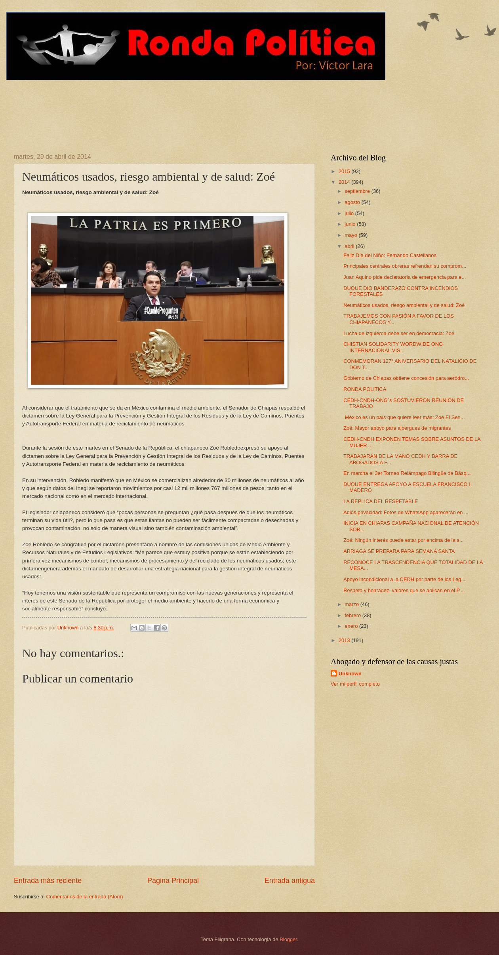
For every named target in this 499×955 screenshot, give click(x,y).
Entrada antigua (290, 880)
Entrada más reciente (48, 880)
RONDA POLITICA (364, 389)
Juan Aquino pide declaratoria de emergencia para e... (404, 277)
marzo (352, 604)
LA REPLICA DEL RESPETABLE (380, 501)
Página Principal (173, 880)
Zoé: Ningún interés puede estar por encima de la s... (403, 540)
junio (351, 224)
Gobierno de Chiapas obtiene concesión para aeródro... (406, 378)
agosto (353, 202)
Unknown (350, 674)
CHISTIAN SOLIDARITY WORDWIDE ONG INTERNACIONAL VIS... (393, 347)
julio (350, 213)
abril (350, 246)
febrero (353, 615)
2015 (345, 171)
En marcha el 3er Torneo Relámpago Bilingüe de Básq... (406, 473)
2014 (345, 182)
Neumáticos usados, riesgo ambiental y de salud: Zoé (404, 305)
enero (352, 626)
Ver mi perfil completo (355, 684)
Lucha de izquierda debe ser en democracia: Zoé (398, 333)
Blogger (288, 939)
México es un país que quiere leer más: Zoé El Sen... (404, 417)
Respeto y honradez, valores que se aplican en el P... (403, 590)
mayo (351, 235)
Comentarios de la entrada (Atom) (84, 897)
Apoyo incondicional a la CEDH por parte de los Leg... (404, 579)
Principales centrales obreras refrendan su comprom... (404, 266)
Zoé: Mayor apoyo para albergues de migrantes (397, 428)
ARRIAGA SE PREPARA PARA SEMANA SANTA (399, 551)
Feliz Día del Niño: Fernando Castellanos (389, 255)
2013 (345, 640)
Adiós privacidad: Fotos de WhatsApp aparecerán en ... (406, 512)
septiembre (358, 191)
